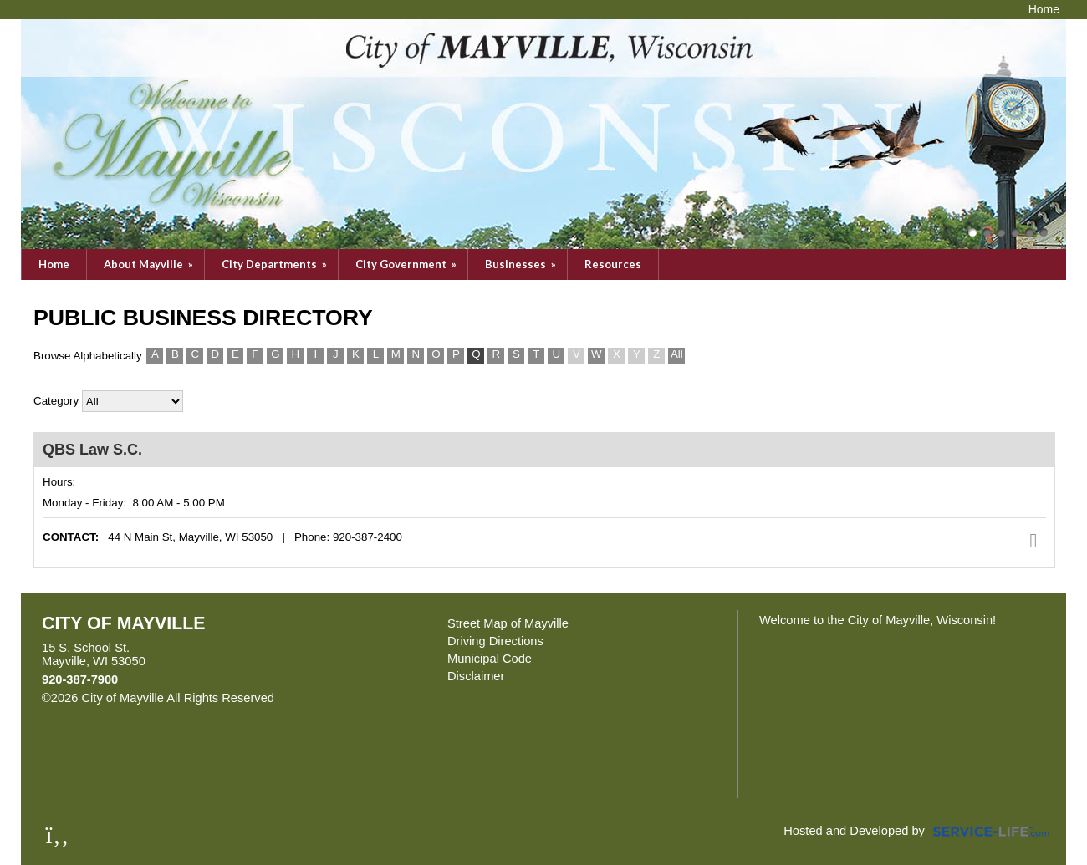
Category (56, 400)
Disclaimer (475, 676)
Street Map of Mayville (508, 623)
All (677, 354)
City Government (407, 264)
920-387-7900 (80, 679)
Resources (612, 264)
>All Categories (132, 401)
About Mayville (150, 264)
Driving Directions (495, 641)
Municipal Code (489, 658)
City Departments (275, 264)
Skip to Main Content (347, 698)
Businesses (522, 264)
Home (53, 264)
